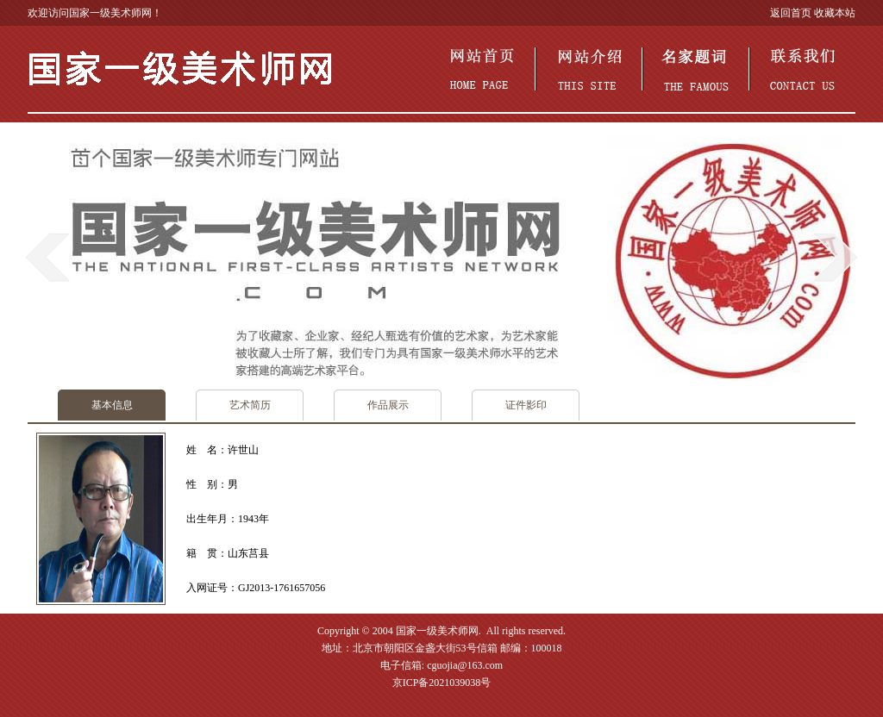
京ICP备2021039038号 (442, 682)
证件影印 (526, 405)
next (835, 257)
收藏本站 (834, 13)
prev (47, 257)
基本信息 (112, 405)
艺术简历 (250, 405)
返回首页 (790, 13)
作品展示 (388, 405)
